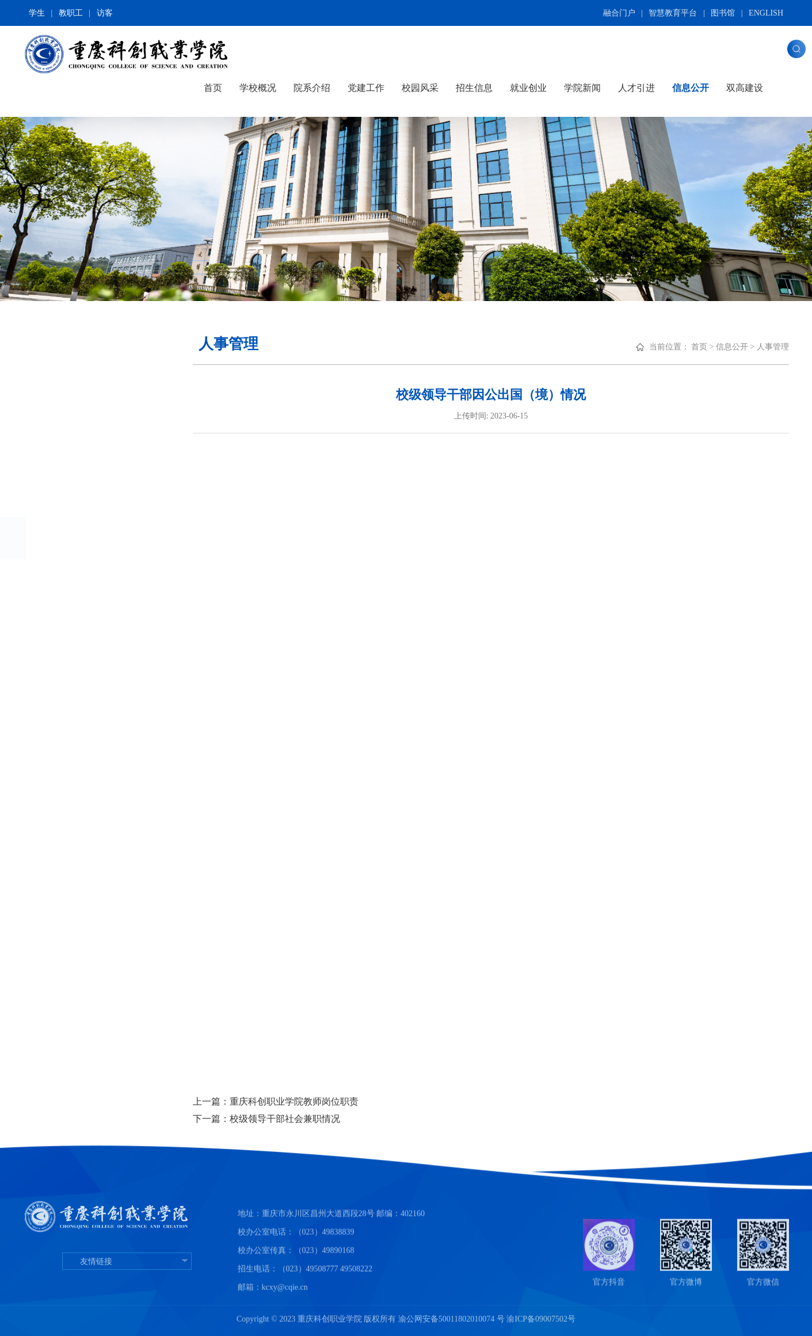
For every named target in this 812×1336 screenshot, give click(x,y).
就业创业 (528, 88)
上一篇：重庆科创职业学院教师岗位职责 (303, 1101)
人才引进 (636, 88)
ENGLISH (766, 13)
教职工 (71, 13)
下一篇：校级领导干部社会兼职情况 (293, 1119)
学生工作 (65, 623)
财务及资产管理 (84, 496)
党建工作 (366, 88)
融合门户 (619, 13)
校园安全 (65, 709)
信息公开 (690, 88)
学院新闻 (582, 88)
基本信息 (65, 411)
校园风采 (420, 88)
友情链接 (127, 1290)
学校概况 (257, 88)
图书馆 (723, 13)
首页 (213, 88)
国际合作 (65, 666)
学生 (37, 13)
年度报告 (65, 752)
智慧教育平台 (673, 13)
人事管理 (65, 538)
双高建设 (744, 88)
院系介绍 (311, 88)
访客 (105, 13)
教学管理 (65, 581)
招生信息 (474, 88)
